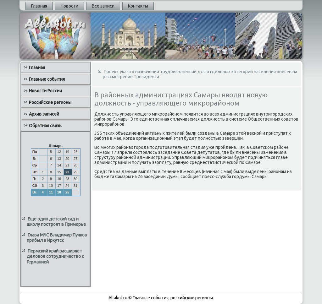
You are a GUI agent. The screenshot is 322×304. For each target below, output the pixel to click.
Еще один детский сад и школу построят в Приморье (56, 221)
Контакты (138, 5)
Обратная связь (45, 125)
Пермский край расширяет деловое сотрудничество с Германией (55, 256)
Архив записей (44, 114)
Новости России (45, 90)
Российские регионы (50, 102)
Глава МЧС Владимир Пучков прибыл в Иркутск (57, 237)
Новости (69, 5)
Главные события (47, 79)
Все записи (103, 5)
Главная (39, 5)
